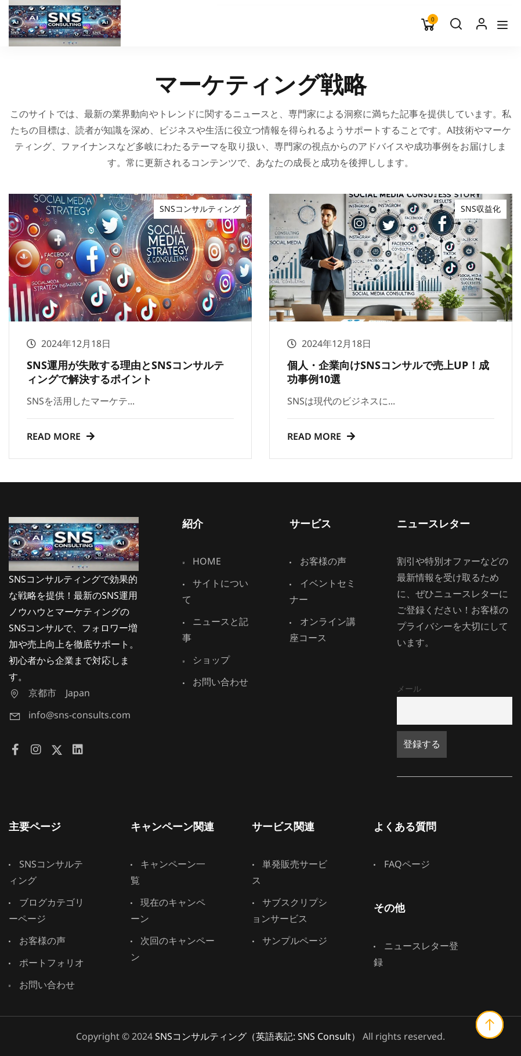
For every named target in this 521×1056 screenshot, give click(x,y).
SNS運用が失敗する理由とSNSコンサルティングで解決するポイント (125, 371)
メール (409, 688)
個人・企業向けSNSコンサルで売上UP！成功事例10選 (388, 371)
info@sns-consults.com (70, 714)
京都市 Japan (49, 692)
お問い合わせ (215, 681)
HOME (201, 561)
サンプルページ (289, 940)
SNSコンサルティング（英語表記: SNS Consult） (257, 1036)
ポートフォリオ (46, 962)
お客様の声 (318, 561)
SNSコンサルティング (200, 208)
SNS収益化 (481, 208)
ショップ (206, 659)
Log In (482, 27)
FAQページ (402, 864)
